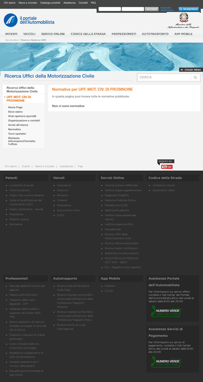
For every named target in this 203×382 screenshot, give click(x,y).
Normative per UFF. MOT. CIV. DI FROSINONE (92, 89)
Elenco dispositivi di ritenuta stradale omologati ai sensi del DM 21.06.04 (27, 326)
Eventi (25, 166)
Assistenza (70, 2)
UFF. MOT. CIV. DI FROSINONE (19, 98)
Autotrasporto (65, 278)
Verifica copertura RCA (119, 224)
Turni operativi (17, 133)
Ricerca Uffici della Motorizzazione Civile (22, 89)
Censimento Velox (164, 190)
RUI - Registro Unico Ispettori (123, 267)
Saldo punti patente (117, 210)
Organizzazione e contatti (24, 120)
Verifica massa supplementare (123, 190)
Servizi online (11, 40)
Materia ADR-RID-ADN (23, 295)
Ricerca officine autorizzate (121, 243)
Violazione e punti (164, 185)
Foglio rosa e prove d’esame (26, 195)
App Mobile (110, 278)
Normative (14, 129)
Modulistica (16, 214)
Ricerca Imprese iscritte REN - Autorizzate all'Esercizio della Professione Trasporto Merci (75, 316)
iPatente (110, 286)
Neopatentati (113, 229)
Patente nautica (19, 219)
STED (60, 215)
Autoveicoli (64, 185)
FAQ (93, 2)
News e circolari (28, 2)
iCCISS (109, 291)
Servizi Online (112, 178)
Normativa (15, 224)
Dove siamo (15, 111)
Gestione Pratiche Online (120, 200)
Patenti (11, 178)
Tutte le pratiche (19, 190)
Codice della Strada (165, 178)
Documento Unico (68, 210)
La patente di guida (21, 185)
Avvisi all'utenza (18, 124)
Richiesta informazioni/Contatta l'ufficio (21, 141)
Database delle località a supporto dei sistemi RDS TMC (24, 313)
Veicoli (59, 178)
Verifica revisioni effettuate (121, 185)
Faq (80, 166)
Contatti (83, 2)
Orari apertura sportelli (22, 116)
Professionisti (16, 278)
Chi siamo (9, 2)
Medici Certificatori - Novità (26, 209)
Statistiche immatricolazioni (122, 253)
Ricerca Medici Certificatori (121, 248)
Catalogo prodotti (50, 2)
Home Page (15, 107)
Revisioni (62, 195)
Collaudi (62, 200)
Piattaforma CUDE (116, 205)
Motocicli (62, 190)
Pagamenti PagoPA (117, 195)
